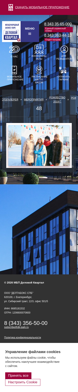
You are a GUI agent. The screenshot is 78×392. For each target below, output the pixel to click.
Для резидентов (63, 57)
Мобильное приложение (14, 78)
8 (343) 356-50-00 (25, 323)
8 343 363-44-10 (58, 35)
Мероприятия (34, 99)
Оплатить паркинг (64, 78)
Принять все (18, 376)
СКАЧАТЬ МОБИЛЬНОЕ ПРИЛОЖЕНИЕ (39, 7)
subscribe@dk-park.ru (16, 327)
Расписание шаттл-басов (39, 79)
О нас (14, 56)
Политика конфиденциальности (22, 337)
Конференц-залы (39, 57)
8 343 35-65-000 (58, 24)
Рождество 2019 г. (57, 99)
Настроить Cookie (22, 382)
